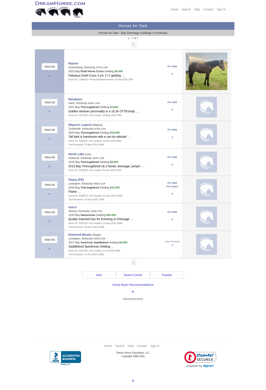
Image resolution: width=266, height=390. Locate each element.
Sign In (221, 9)
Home (174, 9)
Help (197, 9)
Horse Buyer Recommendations (133, 284)
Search (186, 9)
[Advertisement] (135, 312)
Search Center (133, 275)
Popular (167, 275)
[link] (200, 359)
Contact (208, 9)
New (99, 275)
